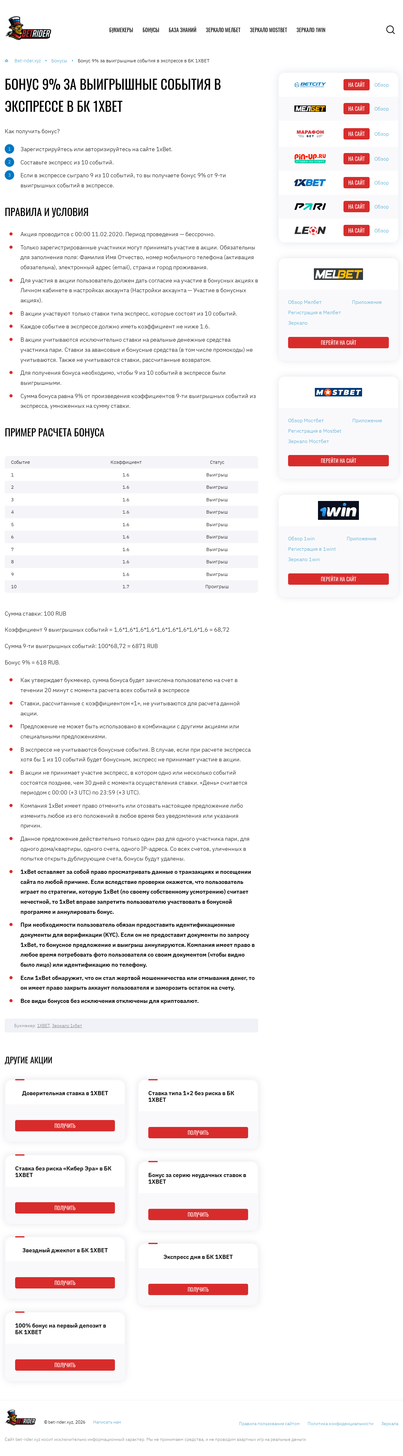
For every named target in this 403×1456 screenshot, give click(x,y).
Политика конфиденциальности (340, 1423)
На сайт (356, 84)
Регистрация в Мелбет (314, 312)
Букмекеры (121, 30)
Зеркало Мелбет (223, 30)
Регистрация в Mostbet (314, 431)
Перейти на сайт (338, 342)
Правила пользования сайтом (269, 1423)
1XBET (43, 1025)
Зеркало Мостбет (308, 441)
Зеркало (298, 323)
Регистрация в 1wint (312, 549)
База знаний (182, 30)
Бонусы (151, 30)
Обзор (381, 85)
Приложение (367, 302)
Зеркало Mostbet (268, 30)
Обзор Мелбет (305, 302)
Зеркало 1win (311, 30)
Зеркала (389, 1423)
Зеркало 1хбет (67, 1025)
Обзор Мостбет (306, 420)
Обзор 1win (301, 538)
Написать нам (107, 1422)
